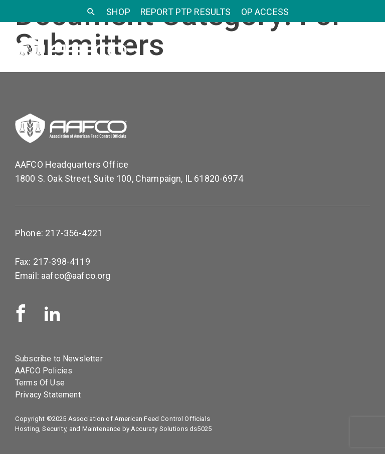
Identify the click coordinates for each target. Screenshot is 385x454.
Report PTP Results (185, 12)
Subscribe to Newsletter (59, 358)
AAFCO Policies (43, 370)
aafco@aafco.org (75, 275)
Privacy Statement (48, 394)
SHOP (118, 12)
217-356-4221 (73, 233)
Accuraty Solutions (159, 428)
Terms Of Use (40, 382)
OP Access (265, 12)
